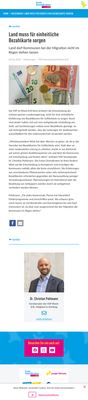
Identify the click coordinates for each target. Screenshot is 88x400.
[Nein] (84, 386)
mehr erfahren (44, 318)
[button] (12, 223)
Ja (32, 394)
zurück (16, 26)
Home (6, 13)
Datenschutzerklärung (48, 395)
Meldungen (17, 13)
